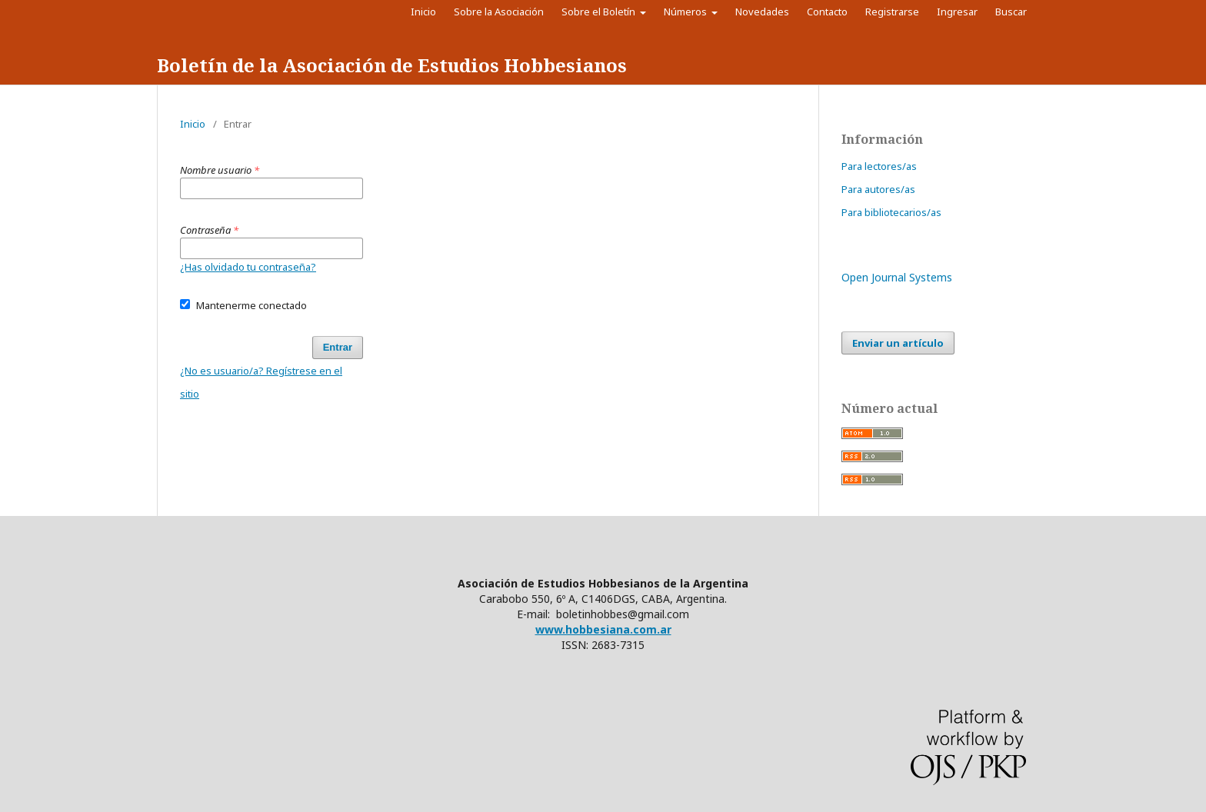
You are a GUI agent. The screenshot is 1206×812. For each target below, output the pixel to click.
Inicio (423, 11)
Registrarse (892, 11)
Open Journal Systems (896, 277)
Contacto (827, 11)
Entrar (337, 347)
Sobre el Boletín (599, 11)
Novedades (762, 11)
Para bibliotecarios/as (891, 212)
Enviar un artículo (898, 343)
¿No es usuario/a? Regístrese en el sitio (261, 382)
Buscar (1014, 11)
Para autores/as (878, 189)
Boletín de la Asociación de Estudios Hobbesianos (392, 65)
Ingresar (957, 11)
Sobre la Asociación (499, 11)
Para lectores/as (879, 166)
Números (686, 11)
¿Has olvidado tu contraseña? (248, 267)
